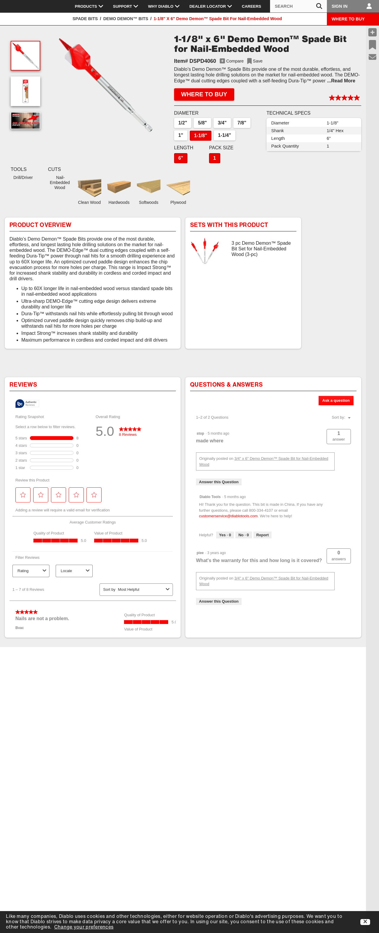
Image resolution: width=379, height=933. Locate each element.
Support (126, 6)
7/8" (241, 122)
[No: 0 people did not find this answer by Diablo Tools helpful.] (243, 535)
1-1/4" (224, 135)
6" (180, 158)
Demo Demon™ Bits (125, 18)
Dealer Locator (211, 6)
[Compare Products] (372, 32)
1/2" (182, 122)
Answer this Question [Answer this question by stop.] (219, 482)
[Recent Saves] (372, 45)
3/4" (222, 122)
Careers (251, 6)
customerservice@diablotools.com (228, 516)
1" (180, 135)
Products (89, 6)
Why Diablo (164, 6)
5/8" (202, 122)
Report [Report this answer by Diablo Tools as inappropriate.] (262, 535)
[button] (106, 85)
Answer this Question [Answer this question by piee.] (219, 601)
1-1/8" (200, 135)
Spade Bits (85, 18)
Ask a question (336, 400)
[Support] (373, 57)
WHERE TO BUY (348, 19)
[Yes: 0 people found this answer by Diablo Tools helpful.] (225, 535)
